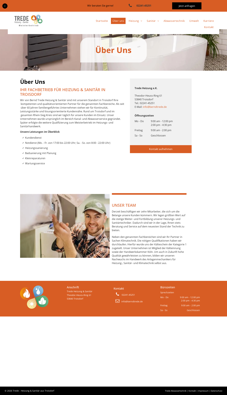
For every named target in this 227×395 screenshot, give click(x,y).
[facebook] (4, 6)
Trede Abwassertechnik (175, 390)
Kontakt (192, 390)
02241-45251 (147, 103)
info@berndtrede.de (155, 107)
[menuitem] (101, 21)
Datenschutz (216, 390)
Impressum (203, 390)
